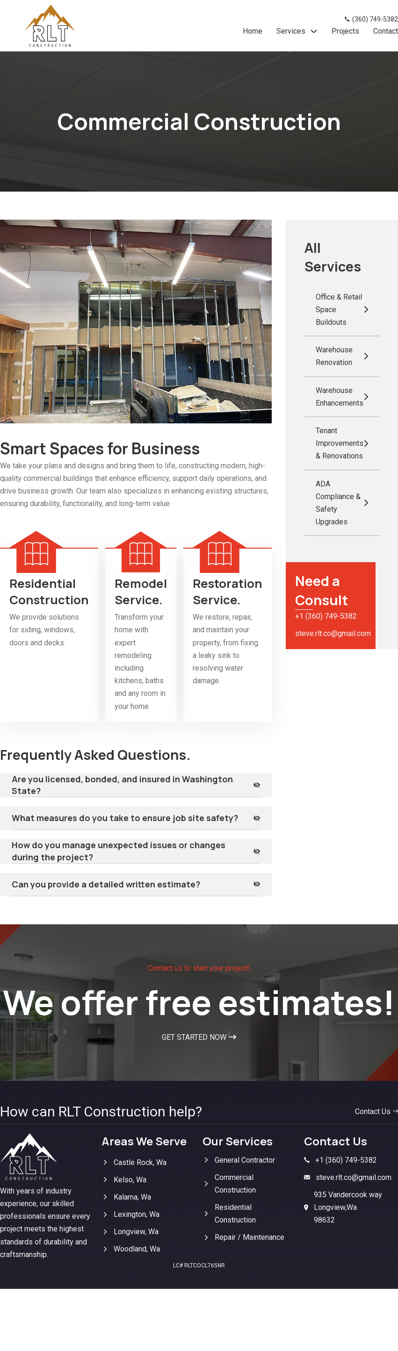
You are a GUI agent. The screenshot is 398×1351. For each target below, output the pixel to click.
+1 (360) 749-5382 (326, 616)
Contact (385, 31)
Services (290, 31)
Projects (345, 31)
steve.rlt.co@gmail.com (330, 633)
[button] (136, 785)
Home (252, 31)
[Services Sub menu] (314, 31)
